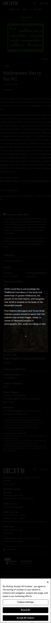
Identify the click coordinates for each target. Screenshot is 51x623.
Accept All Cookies (25, 618)
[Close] (48, 583)
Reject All (25, 611)
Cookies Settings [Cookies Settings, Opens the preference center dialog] (25, 603)
